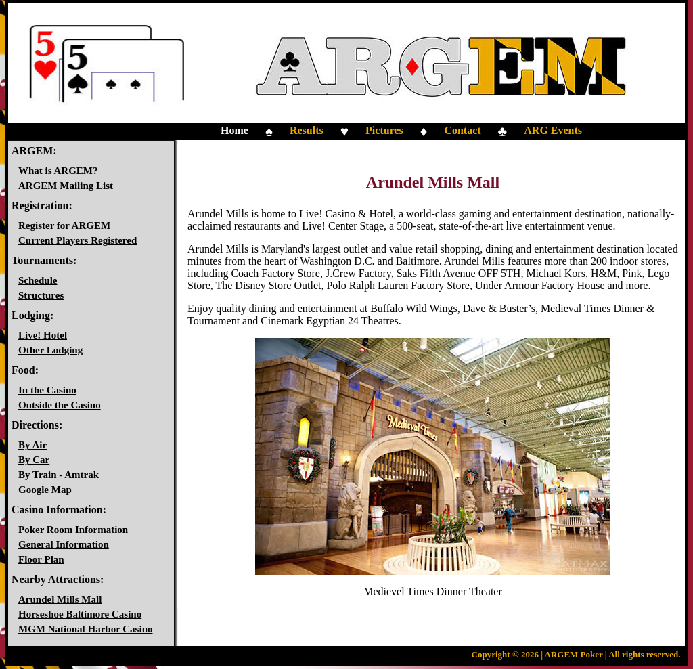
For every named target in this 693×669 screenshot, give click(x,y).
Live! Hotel (42, 335)
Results (306, 130)
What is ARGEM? (58, 170)
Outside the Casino (59, 405)
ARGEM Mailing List (65, 185)
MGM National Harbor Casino (85, 629)
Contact (462, 130)
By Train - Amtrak (58, 474)
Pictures (384, 130)
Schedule (38, 280)
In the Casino (47, 390)
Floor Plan (41, 559)
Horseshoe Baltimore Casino (79, 614)
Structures (41, 295)
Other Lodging (50, 350)
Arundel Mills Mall (60, 599)
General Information (63, 544)
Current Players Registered (77, 240)
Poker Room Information (73, 529)
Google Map (45, 489)
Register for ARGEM (64, 225)
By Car (33, 459)
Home (234, 130)
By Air (32, 444)
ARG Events (553, 130)
